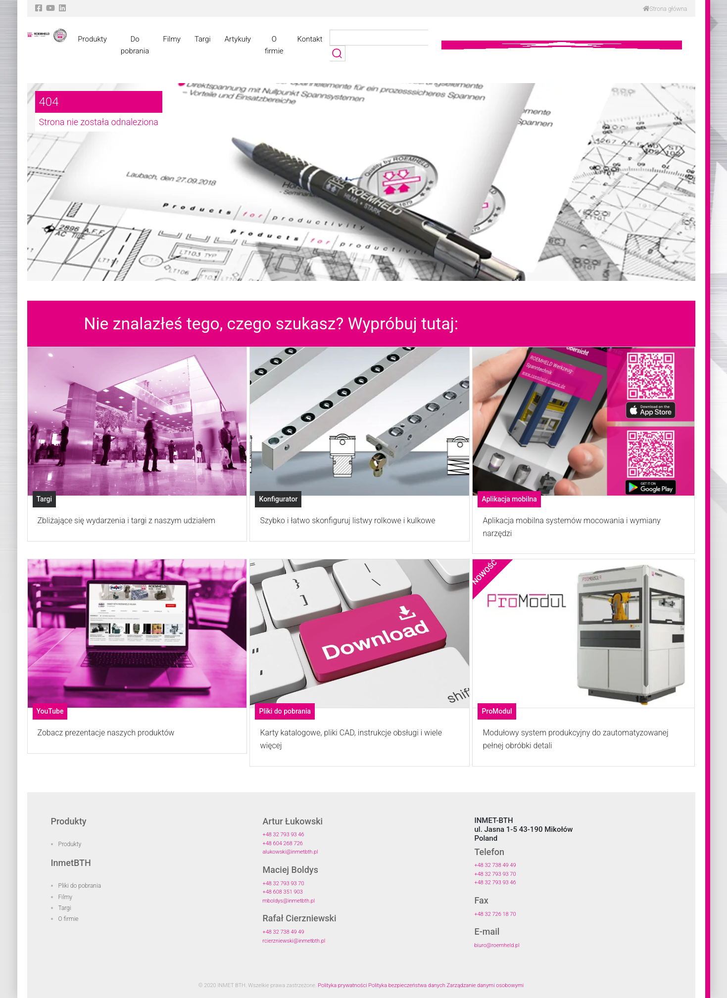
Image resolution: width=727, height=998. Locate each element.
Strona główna (665, 8)
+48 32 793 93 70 (283, 883)
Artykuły (238, 39)
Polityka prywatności (342, 985)
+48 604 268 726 (282, 843)
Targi (202, 39)
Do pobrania (135, 45)
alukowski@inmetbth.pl (290, 852)
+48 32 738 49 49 (283, 932)
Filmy (172, 39)
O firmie (274, 45)
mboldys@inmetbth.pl (288, 901)
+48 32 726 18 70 (495, 914)
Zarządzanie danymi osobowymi (485, 985)
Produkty (92, 39)
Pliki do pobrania (79, 885)
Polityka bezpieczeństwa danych (406, 985)
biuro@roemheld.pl (496, 945)
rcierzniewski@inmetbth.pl (293, 941)
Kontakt (310, 39)
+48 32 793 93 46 (283, 834)
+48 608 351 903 (282, 892)
